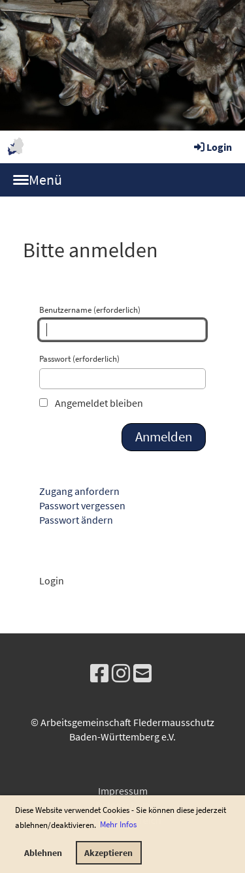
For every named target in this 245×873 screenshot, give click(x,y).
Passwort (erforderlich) (122, 371)
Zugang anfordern (79, 491)
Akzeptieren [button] (108, 853)
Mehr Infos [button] (118, 824)
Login (212, 146)
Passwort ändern (76, 519)
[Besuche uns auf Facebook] (99, 674)
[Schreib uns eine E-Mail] (142, 674)
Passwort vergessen (82, 505)
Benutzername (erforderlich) (122, 322)
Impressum (123, 790)
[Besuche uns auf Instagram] (121, 674)
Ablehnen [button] (43, 853)
